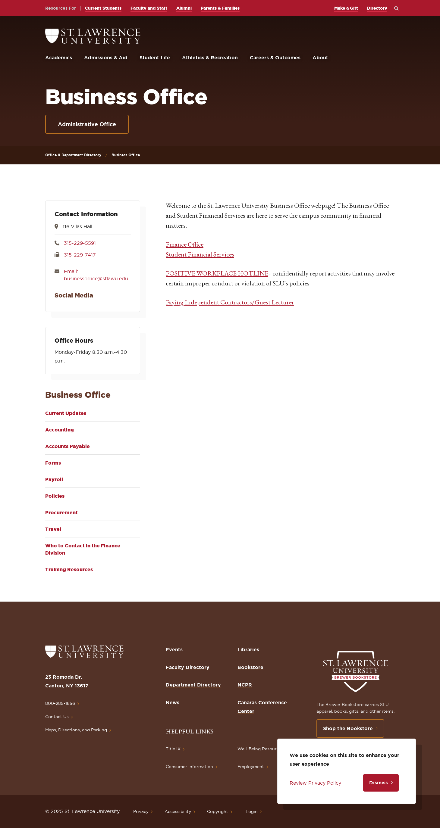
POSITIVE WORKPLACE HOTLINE (217, 273)
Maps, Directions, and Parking (76, 729)
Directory (377, 8)
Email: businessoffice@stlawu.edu (96, 275)
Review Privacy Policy (315, 783)
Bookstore (250, 667)
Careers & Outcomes (275, 57)
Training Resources (69, 569)
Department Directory (193, 684)
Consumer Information (189, 766)
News (172, 702)
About (320, 57)
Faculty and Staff (148, 8)
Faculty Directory (187, 667)
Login (252, 811)
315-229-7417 (80, 254)
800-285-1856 (60, 703)
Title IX (173, 748)
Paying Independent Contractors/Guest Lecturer (230, 302)
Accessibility (178, 811)
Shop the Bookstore (348, 728)
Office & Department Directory (73, 155)
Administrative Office (87, 124)
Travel (53, 529)
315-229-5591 (80, 243)
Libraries (248, 649)
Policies (54, 496)
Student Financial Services (200, 254)
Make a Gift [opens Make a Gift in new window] (346, 8)
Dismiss (378, 782)
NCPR (244, 684)
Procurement (61, 512)
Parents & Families (220, 8)
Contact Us (57, 716)
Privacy (141, 811)
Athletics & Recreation (210, 57)
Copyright (217, 811)
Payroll (54, 479)
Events (174, 649)
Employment (250, 766)
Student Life (155, 57)
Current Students (103, 8)
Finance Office (184, 244)
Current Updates (65, 413)
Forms (53, 462)
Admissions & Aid (105, 57)
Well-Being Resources (260, 748)
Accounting (59, 429)
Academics (58, 57)
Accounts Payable (67, 446)
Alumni (184, 8)
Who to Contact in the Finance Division (82, 549)
